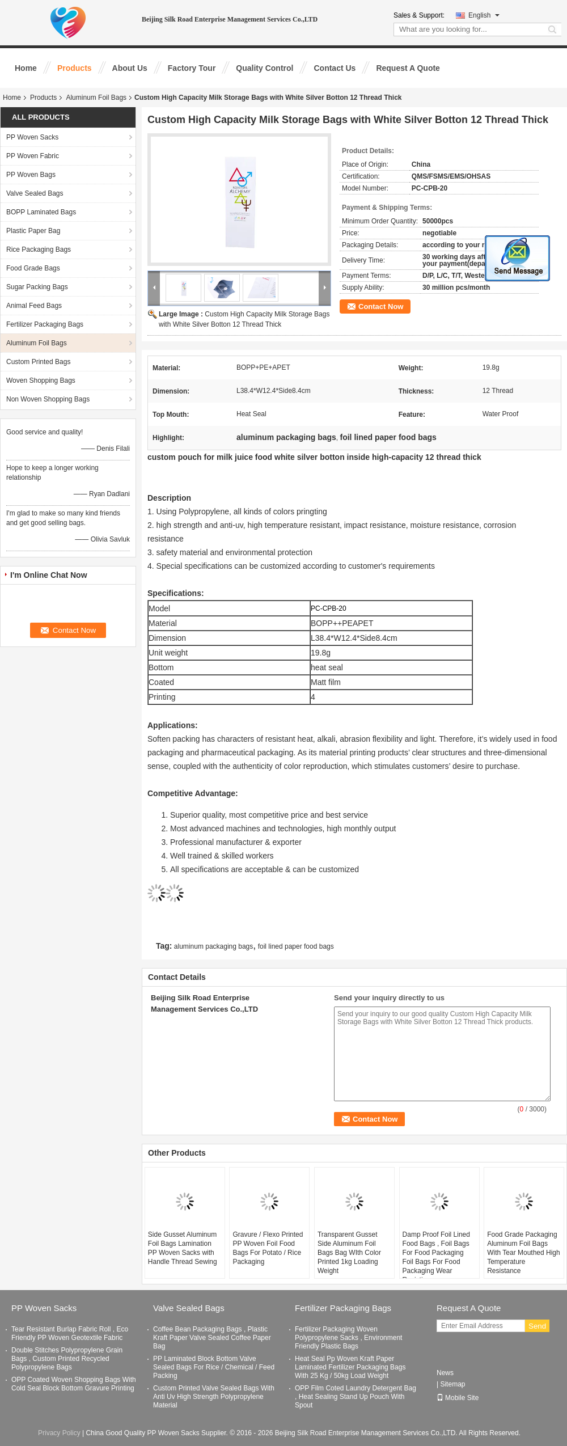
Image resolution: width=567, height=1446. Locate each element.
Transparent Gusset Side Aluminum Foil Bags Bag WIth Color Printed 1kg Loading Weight (349, 1253)
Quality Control (264, 68)
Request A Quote (408, 68)
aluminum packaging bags (213, 946)
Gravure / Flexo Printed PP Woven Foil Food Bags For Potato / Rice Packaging (267, 1248)
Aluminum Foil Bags (96, 98)
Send (537, 1326)
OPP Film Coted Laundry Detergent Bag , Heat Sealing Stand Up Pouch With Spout (355, 1396)
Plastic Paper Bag (33, 231)
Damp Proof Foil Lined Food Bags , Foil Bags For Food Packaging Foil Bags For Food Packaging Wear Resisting (436, 1257)
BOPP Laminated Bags (41, 212)
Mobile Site (458, 1398)
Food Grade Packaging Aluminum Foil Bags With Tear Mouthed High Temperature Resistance (523, 1253)
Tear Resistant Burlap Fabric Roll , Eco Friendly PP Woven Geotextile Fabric (69, 1333)
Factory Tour (192, 68)
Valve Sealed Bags (35, 193)
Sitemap (452, 1384)
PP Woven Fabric (32, 156)
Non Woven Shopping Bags (48, 399)
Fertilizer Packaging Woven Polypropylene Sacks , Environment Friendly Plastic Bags (348, 1337)
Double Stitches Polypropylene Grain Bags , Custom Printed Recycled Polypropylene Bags (66, 1358)
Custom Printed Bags (38, 362)
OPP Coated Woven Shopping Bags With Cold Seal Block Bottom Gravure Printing (73, 1384)
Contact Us (335, 68)
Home (26, 68)
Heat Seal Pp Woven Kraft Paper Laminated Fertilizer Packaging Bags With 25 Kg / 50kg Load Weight (350, 1367)
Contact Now (380, 306)
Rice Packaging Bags (38, 249)
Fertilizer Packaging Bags (44, 324)
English (484, 15)
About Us (129, 68)
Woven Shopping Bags (40, 380)
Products (74, 68)
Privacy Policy (59, 1433)
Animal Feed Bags (34, 306)
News (445, 1373)
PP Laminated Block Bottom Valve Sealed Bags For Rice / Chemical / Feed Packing (213, 1367)
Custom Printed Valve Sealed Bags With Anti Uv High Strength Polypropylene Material (213, 1396)
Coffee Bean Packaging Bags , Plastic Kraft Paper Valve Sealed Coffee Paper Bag (212, 1337)
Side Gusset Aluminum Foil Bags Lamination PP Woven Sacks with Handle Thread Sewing (182, 1248)
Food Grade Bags (33, 268)
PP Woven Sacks (32, 137)
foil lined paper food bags (296, 946)
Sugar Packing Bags (37, 287)
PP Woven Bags (31, 175)
